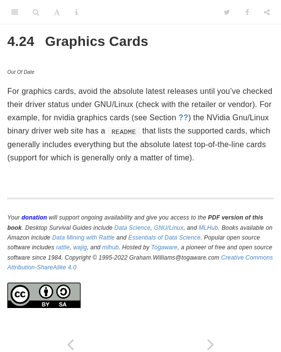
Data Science (132, 227)
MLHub (208, 227)
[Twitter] (227, 12)
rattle (63, 247)
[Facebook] (247, 12)
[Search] (35, 12)
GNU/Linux (169, 227)
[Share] (267, 12)
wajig (80, 247)
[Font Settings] (56, 12)
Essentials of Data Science (164, 237)
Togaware (164, 247)
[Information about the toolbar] (76, 12)
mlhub (110, 247)
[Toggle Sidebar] (14, 12)
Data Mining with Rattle (83, 237)
